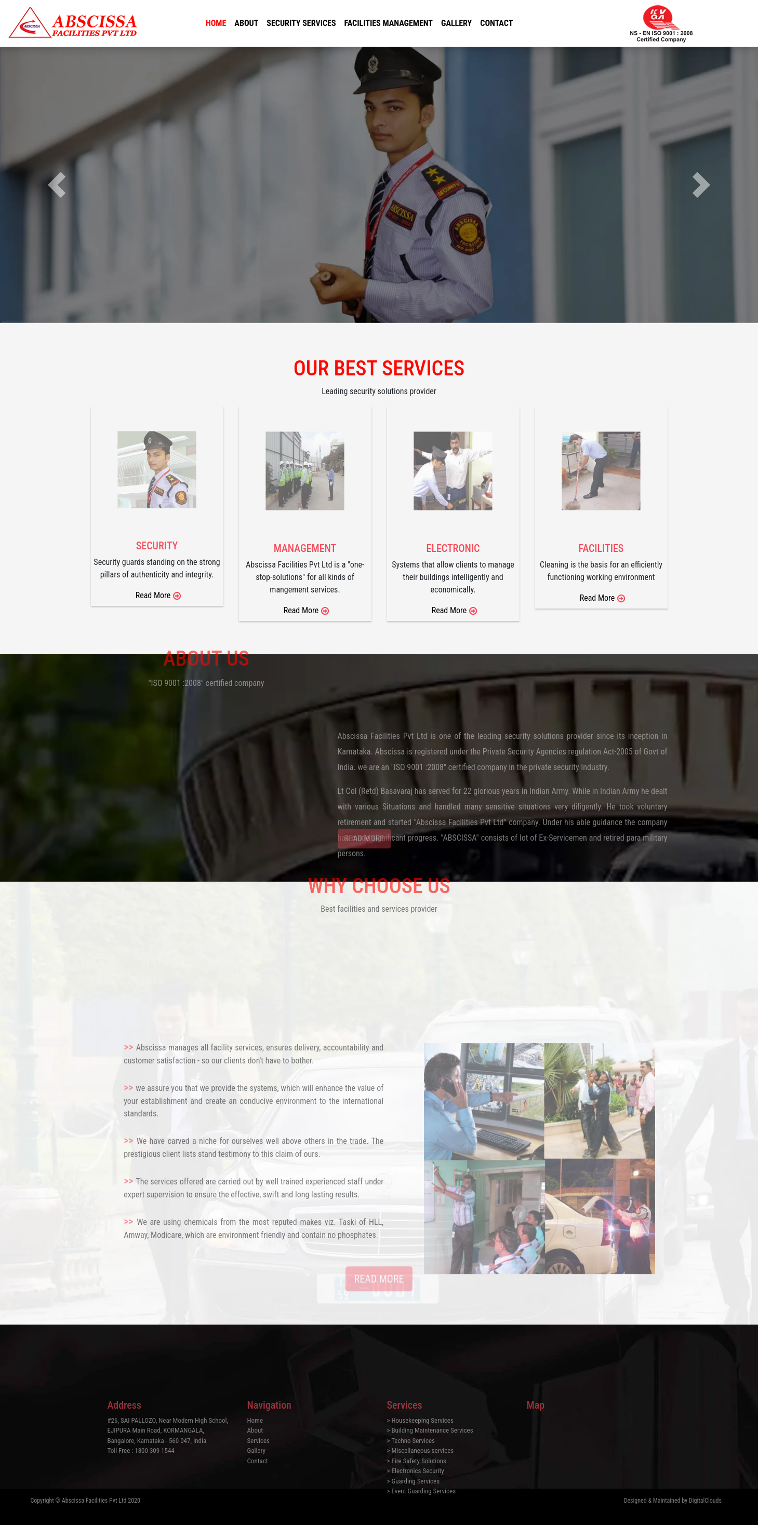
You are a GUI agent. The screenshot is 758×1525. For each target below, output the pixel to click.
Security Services (301, 23)
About (246, 23)
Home (216, 23)
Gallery (456, 23)
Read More (449, 610)
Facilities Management (388, 23)
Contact (496, 23)
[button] (57, 185)
